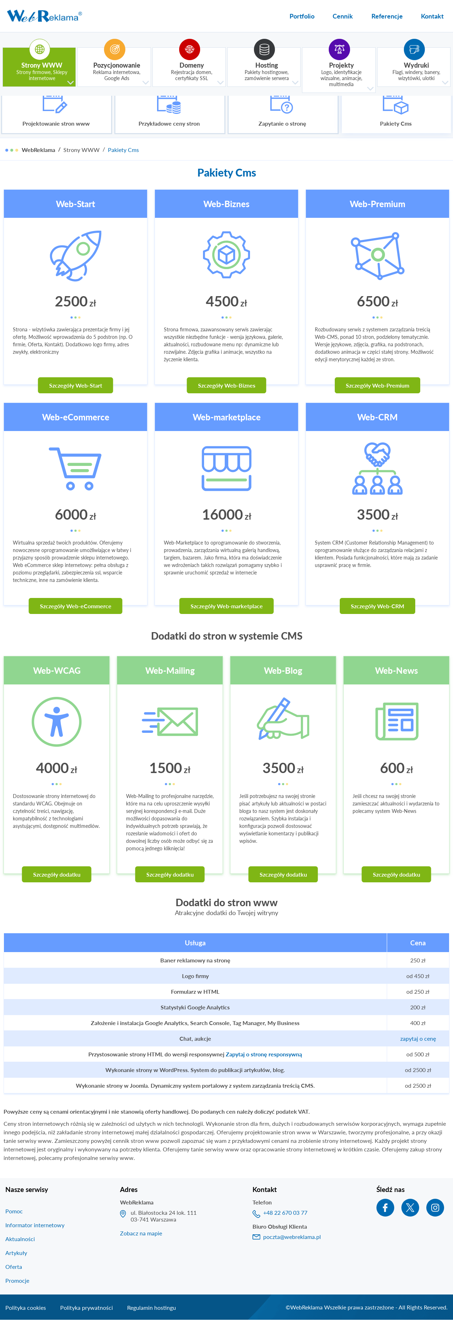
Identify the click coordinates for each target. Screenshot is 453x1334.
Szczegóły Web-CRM (377, 619)
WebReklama (38, 163)
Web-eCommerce (75, 431)
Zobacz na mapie (141, 1247)
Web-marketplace (227, 431)
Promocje (17, 1294)
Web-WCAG (56, 684)
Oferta (13, 1280)
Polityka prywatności (86, 1321)
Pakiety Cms (123, 163)
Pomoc (14, 1225)
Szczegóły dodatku (56, 888)
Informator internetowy (34, 1238)
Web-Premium (377, 217)
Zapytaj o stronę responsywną (264, 1068)
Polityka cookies (25, 1321)
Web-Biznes (226, 217)
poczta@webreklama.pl (292, 1250)
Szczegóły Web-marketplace (227, 619)
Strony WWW (81, 163)
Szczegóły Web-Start (75, 399)
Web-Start (75, 217)
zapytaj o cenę (418, 1052)
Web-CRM (377, 431)
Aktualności (20, 1252)
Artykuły (16, 1266)
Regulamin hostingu (151, 1321)
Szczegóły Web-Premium (377, 399)
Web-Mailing (170, 684)
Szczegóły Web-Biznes (226, 399)
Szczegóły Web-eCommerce (75, 619)
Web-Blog (283, 684)
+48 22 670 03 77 (285, 1226)
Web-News (396, 684)
